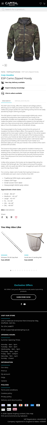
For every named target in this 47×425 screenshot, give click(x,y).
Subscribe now (24, 297)
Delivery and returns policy (11, 400)
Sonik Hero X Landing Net (33, 257)
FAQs (3, 377)
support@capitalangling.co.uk (17, 330)
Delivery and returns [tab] (22, 101)
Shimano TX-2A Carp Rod (9, 257)
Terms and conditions (9, 390)
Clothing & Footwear (13, 72)
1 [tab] (5, 65)
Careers (4, 381)
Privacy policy (6, 397)
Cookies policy (6, 393)
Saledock (23, 416)
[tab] (10, 270)
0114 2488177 (9, 326)
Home (3, 72)
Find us (4, 371)
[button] (3, 3)
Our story (4, 367)
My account (5, 374)
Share (3, 214)
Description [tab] (6, 101)
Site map (29, 414)
